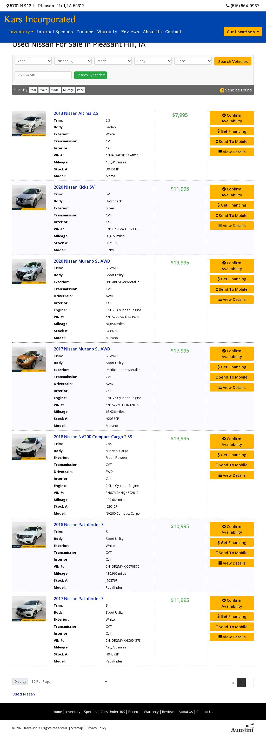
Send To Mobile (232, 141)
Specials (90, 711)
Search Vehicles (233, 61)
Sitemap (77, 728)
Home (57, 711)
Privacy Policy (96, 728)
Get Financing (231, 131)
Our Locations (241, 31)
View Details (232, 151)
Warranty (151, 711)
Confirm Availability (232, 118)
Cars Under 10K (113, 711)
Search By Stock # (91, 74)
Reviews (168, 711)
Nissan (23, 694)
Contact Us (204, 711)
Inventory (73, 711)
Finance (134, 711)
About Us (186, 711)
